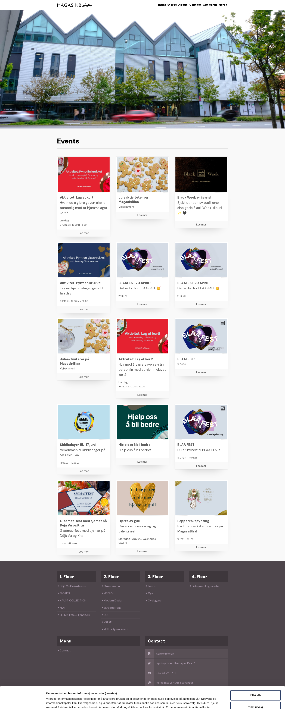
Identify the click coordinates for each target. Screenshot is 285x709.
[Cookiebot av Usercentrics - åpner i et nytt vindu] (22, 702)
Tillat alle (255, 674)
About (182, 5)
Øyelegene (154, 600)
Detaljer (189, 702)
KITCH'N (107, 593)
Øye (149, 593)
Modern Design (112, 600)
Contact (195, 5)
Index (162, 5)
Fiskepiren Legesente (204, 586)
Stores (172, 5)
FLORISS (64, 593)
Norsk (223, 5)
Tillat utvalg (255, 686)
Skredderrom (111, 608)
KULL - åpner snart (115, 629)
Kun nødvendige (255, 697)
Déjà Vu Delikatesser (72, 586)
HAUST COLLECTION (72, 600)
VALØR (107, 622)
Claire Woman (111, 586)
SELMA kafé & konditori (74, 615)
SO (105, 615)
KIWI (61, 608)
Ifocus (151, 586)
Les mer (84, 233)
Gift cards (210, 5)
